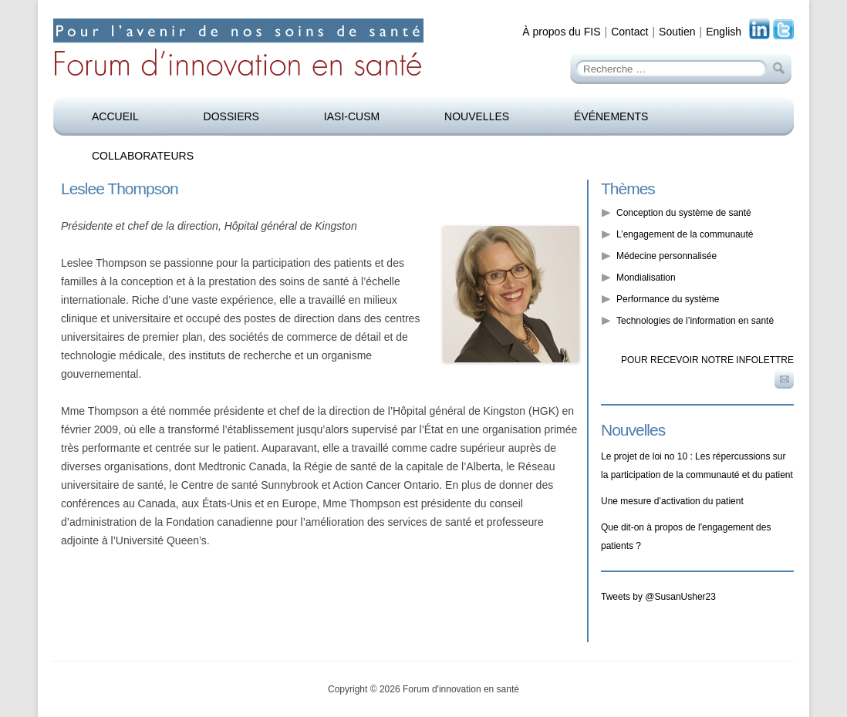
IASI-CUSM (352, 116)
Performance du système (667, 299)
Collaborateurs (143, 156)
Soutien (677, 31)
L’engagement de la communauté (684, 234)
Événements (611, 116)
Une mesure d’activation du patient (672, 501)
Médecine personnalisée (666, 256)
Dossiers (231, 116)
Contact (629, 31)
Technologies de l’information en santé (695, 320)
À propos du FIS (561, 31)
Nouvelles (476, 116)
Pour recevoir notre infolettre (707, 360)
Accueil (115, 116)
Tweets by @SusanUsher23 (658, 596)
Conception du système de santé (683, 212)
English (723, 31)
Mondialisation (646, 277)
